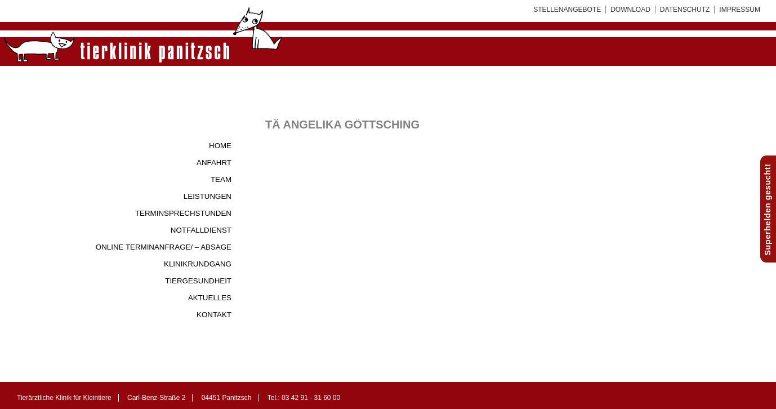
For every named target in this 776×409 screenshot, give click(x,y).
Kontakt (214, 314)
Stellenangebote (567, 10)
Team (221, 179)
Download (630, 10)
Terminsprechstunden (183, 213)
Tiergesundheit (198, 281)
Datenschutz (685, 10)
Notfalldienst (201, 230)
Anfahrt (214, 162)
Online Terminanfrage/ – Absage (163, 247)
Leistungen (207, 196)
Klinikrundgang (197, 264)
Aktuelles (209, 298)
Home (220, 145)
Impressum (739, 10)
